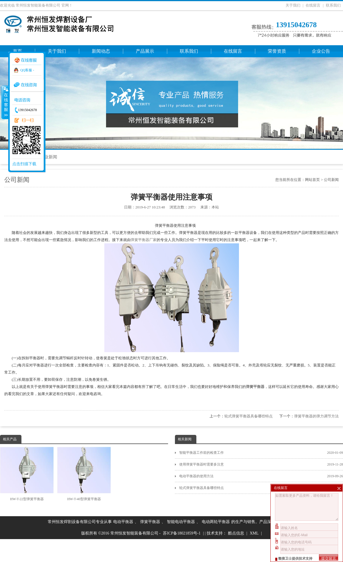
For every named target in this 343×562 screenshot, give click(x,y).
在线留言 (313, 5)
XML (254, 533)
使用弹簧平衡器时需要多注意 (261, 464)
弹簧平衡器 (150, 522)
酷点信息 (236, 533)
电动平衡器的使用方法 (261, 476)
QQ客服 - (27, 70)
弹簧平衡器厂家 (144, 240)
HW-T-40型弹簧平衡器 (84, 474)
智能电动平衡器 (181, 522)
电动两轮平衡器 (216, 522)
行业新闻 (48, 157)
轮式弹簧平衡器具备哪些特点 (248, 416)
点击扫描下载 (24, 164)
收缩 (5, 102)
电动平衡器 (123, 522)
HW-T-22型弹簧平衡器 (27, 474)
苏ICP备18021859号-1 (181, 533)
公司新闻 (331, 180)
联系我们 (333, 5)
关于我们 (293, 5)
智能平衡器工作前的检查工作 (261, 452)
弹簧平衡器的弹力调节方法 (316, 416)
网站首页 (312, 180)
